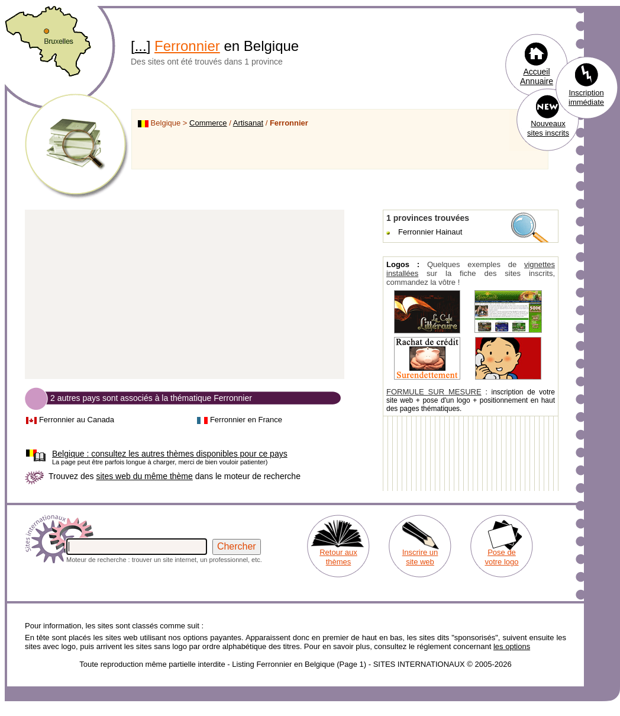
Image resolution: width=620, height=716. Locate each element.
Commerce (208, 122)
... (141, 46)
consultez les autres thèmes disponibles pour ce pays (170, 453)
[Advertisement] (184, 295)
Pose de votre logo (501, 557)
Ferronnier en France (246, 419)
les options (511, 646)
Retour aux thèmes (338, 557)
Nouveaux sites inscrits (548, 128)
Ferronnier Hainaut (430, 231)
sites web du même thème (144, 476)
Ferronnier (187, 46)
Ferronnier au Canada (76, 419)
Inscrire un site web (420, 557)
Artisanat (248, 122)
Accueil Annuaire (536, 76)
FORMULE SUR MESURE (434, 391)
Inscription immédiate (586, 97)
